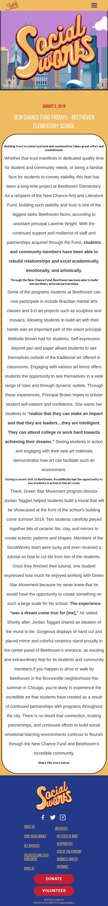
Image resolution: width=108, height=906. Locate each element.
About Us (29, 827)
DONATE (54, 879)
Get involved (32, 846)
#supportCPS (65, 844)
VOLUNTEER (54, 890)
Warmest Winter (67, 859)
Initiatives (61, 829)
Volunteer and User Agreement (36, 857)
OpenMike (62, 867)
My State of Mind (67, 836)
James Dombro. (67, 902)
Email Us (29, 868)
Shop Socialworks (35, 836)
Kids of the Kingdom (69, 851)
